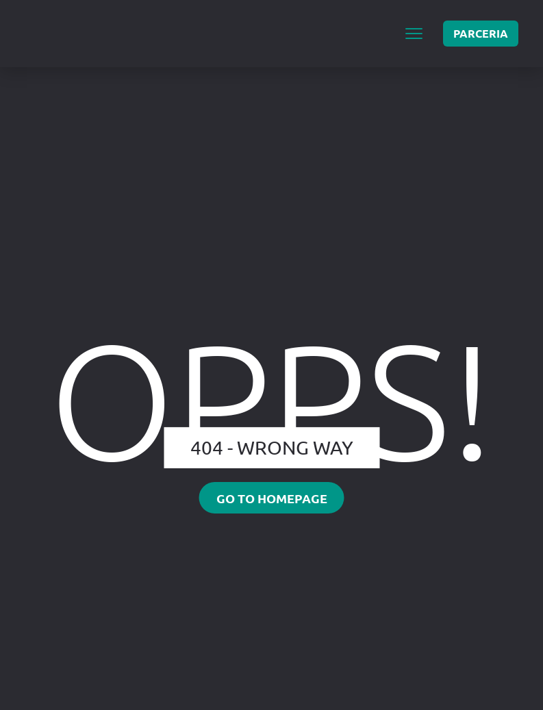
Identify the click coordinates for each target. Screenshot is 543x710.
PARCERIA (480, 33)
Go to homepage (271, 498)
